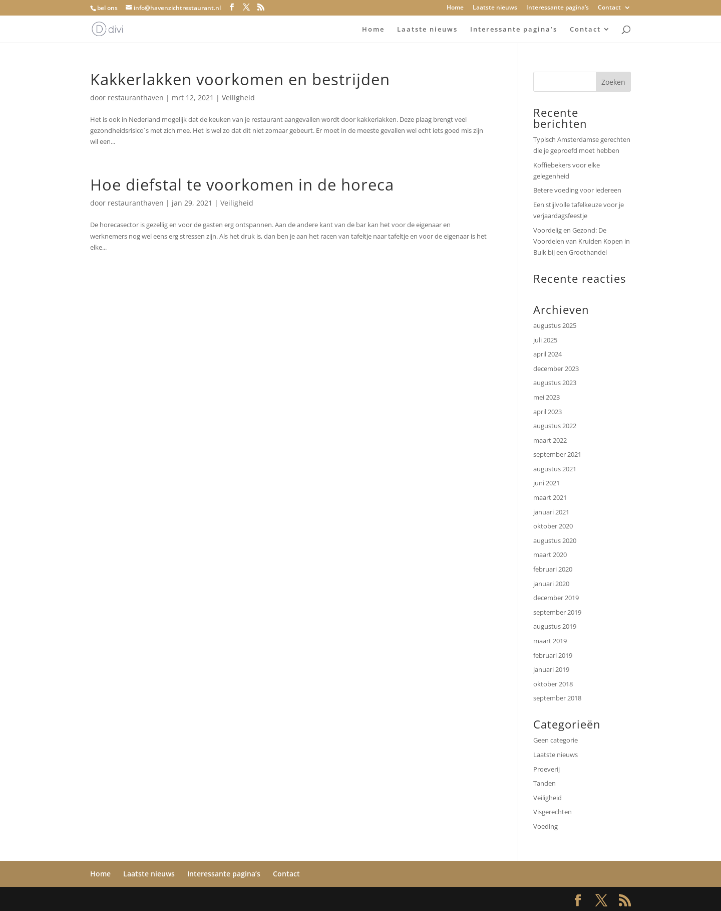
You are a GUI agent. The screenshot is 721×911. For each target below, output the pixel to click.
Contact (609, 8)
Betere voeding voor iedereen (578, 190)
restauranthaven (136, 97)
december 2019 (556, 597)
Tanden (544, 783)
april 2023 (547, 411)
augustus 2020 (554, 540)
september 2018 (557, 697)
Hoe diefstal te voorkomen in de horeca (242, 184)
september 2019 (557, 612)
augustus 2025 (554, 325)
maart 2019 (550, 640)
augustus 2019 (554, 626)
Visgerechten (552, 811)
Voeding (545, 826)
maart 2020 (550, 554)
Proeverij (546, 769)
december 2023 (556, 368)
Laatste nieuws (495, 8)
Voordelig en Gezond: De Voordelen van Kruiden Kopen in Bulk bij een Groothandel (581, 241)
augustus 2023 (554, 382)
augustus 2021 (554, 468)
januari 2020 (551, 583)
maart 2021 (550, 497)
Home (455, 8)
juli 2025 (545, 339)
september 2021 (557, 454)
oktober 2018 (553, 683)
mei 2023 (546, 397)
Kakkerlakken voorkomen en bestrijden (240, 79)
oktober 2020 (553, 525)
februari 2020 (552, 569)
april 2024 (547, 353)
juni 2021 (546, 482)
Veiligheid (238, 97)
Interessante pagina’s (557, 8)
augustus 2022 (554, 425)
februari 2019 (552, 655)
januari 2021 (551, 511)
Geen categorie (555, 740)
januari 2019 (551, 669)
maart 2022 (550, 440)
